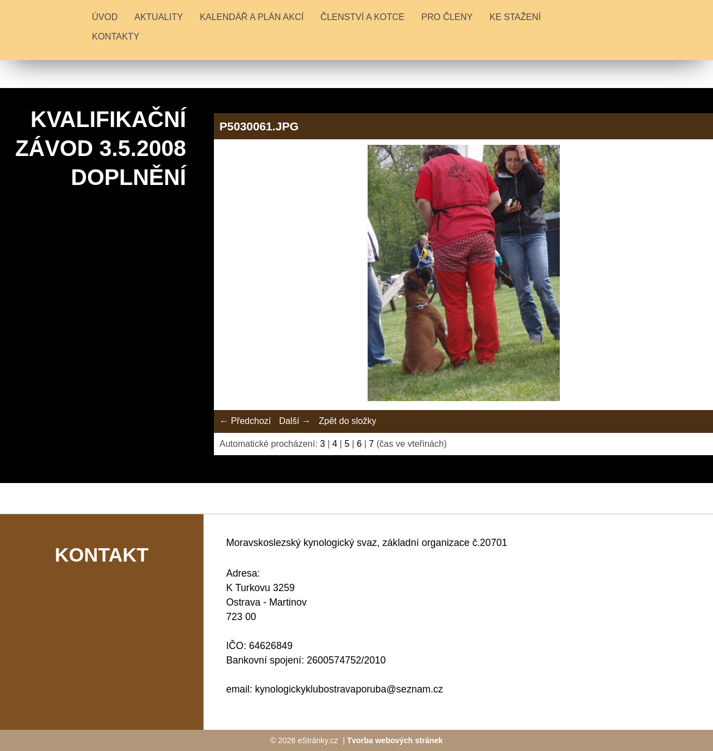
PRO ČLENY (446, 17)
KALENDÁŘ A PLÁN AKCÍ (251, 17)
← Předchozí (245, 421)
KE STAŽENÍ (515, 17)
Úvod (105, 17)
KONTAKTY (115, 36)
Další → (295, 421)
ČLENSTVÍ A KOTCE (362, 17)
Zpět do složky (347, 421)
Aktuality (158, 17)
